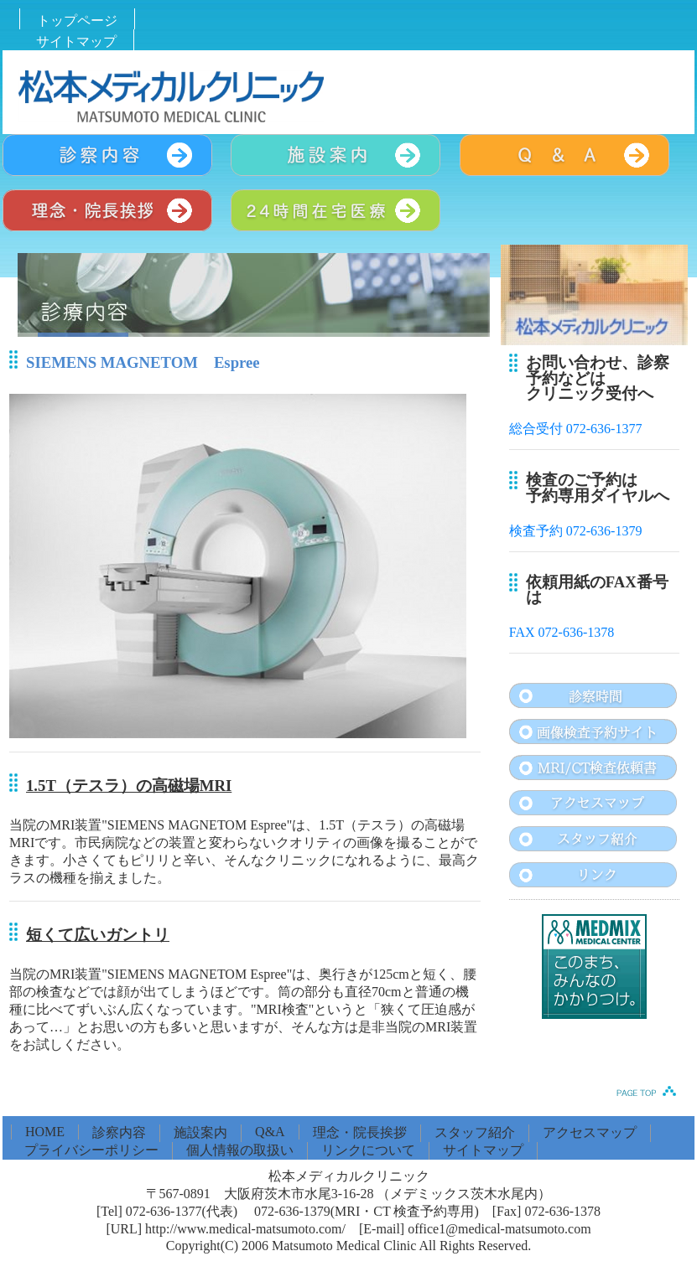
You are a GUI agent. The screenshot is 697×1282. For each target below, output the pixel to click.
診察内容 (119, 1132)
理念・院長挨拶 (360, 1132)
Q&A (270, 1131)
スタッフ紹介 (474, 1132)
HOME (45, 1131)
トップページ (77, 20)
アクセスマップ (590, 1132)
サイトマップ (76, 41)
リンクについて (368, 1150)
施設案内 (200, 1132)
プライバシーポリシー (91, 1150)
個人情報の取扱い (240, 1150)
